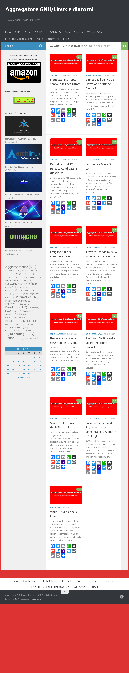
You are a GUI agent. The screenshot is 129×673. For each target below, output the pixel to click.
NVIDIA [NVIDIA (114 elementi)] (31, 321)
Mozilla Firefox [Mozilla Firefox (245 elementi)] (15, 320)
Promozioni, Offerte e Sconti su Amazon (24, 39)
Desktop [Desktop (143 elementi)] (25, 280)
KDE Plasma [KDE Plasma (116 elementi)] (22, 304)
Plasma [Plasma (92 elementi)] (9, 324)
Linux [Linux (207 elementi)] (28, 310)
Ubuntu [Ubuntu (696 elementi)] (14, 337)
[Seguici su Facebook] (40, 46)
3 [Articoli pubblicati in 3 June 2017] (34, 357)
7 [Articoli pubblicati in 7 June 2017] (18, 361)
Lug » (27, 377)
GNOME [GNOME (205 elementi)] (21, 293)
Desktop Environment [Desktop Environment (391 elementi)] (21, 283)
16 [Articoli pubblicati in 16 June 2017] (29, 365)
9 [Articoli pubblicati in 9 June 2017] (29, 361)
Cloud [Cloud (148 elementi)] (10, 277)
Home (8, 32)
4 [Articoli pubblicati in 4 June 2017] (39, 357)
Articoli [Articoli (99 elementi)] (9, 273)
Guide (67, 32)
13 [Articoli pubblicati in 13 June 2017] (13, 365)
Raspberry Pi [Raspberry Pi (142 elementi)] (12, 330)
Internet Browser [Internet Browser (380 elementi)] (18, 300)
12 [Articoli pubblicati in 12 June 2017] (8, 365)
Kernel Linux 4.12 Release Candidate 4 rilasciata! (63, 169)
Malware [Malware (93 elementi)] (25, 314)
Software (55, 507)
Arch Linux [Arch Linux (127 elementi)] (31, 270)
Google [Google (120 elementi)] (34, 293)
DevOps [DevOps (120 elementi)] (10, 287)
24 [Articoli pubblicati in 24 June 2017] (34, 369)
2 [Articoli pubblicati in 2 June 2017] (29, 357)
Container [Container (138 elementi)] (35, 277)
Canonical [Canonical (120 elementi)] (31, 273)
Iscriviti (66, 39)
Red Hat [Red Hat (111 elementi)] (26, 330)
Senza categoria (58, 75)
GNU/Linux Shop (22, 32)
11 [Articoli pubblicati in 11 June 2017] (39, 361)
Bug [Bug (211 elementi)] (19, 273)
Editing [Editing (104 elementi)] (30, 287)
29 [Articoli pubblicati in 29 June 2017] (24, 373)
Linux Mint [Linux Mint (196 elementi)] (12, 314)
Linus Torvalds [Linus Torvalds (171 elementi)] (13, 311)
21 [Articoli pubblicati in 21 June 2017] (18, 369)
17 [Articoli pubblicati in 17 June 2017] (34, 365)
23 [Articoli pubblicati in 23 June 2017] (29, 369)
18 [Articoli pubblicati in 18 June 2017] (39, 365)
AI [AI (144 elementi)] (8, 270)
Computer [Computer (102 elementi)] (22, 277)
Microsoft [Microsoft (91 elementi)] (23, 317)
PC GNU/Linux (39, 32)
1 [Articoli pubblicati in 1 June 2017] (23, 357)
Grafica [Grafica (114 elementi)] (10, 297)
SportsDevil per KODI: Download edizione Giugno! (100, 84)
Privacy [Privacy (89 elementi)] (31, 324)
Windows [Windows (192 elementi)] (31, 338)
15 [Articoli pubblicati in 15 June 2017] (24, 365)
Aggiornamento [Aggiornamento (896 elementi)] (20, 266)
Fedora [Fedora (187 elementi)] (11, 290)
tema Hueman (37, 599)
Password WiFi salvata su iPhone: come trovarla (100, 343)
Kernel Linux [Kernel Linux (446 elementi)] (16, 307)
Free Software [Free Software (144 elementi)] (26, 290)
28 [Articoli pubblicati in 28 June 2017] (18, 373)
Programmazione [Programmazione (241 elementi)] (16, 327)
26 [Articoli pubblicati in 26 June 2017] (8, 373)
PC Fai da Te (55, 32)
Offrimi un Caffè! (94, 32)
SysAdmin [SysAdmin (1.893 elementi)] (19, 334)
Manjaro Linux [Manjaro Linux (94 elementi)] (11, 317)
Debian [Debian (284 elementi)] (11, 280)
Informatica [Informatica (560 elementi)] (27, 297)
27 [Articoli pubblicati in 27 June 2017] (13, 373)
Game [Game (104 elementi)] (9, 293)
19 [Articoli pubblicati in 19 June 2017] (8, 369)
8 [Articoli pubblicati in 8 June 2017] (23, 361)
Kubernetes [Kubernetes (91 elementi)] (33, 307)
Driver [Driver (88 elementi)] (20, 287)
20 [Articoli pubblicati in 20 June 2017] (13, 369)
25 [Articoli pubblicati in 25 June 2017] (39, 369)
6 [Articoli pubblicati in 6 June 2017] (13, 361)
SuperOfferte (52, 39)
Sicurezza (78, 32)
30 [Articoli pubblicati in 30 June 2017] (29, 373)
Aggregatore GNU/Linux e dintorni (49, 9)
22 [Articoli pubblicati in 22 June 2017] (24, 369)
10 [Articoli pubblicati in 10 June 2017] (34, 361)
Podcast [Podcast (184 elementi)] (20, 324)
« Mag (21, 377)
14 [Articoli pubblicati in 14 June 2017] (18, 365)
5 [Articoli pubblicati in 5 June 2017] (8, 361)
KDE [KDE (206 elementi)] (10, 304)
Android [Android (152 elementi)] (18, 270)
